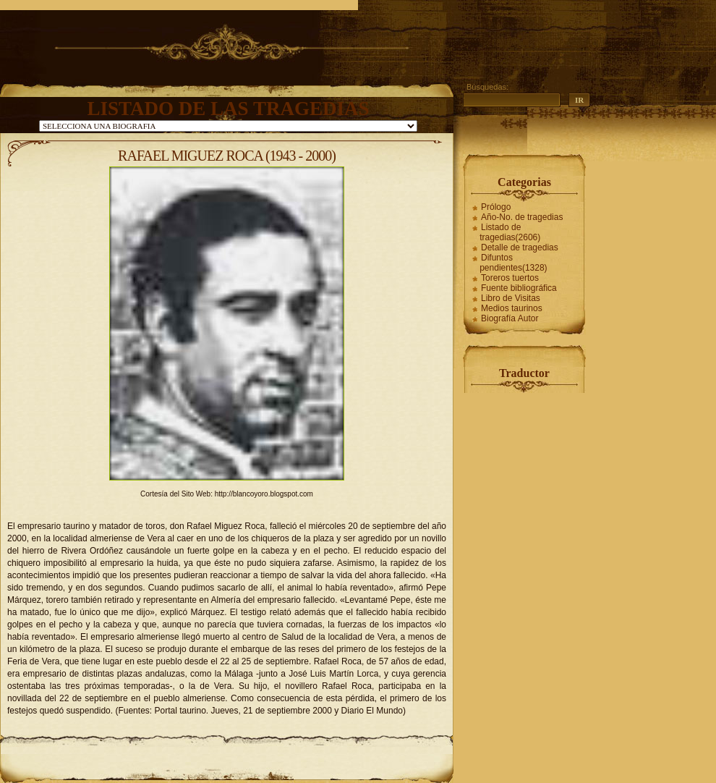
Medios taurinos (511, 308)
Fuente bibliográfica (519, 288)
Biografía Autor (509, 318)
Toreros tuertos (510, 278)
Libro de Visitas (510, 298)
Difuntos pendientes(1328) (513, 263)
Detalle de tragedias (519, 247)
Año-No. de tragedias (522, 217)
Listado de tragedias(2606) (510, 232)
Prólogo (496, 207)
